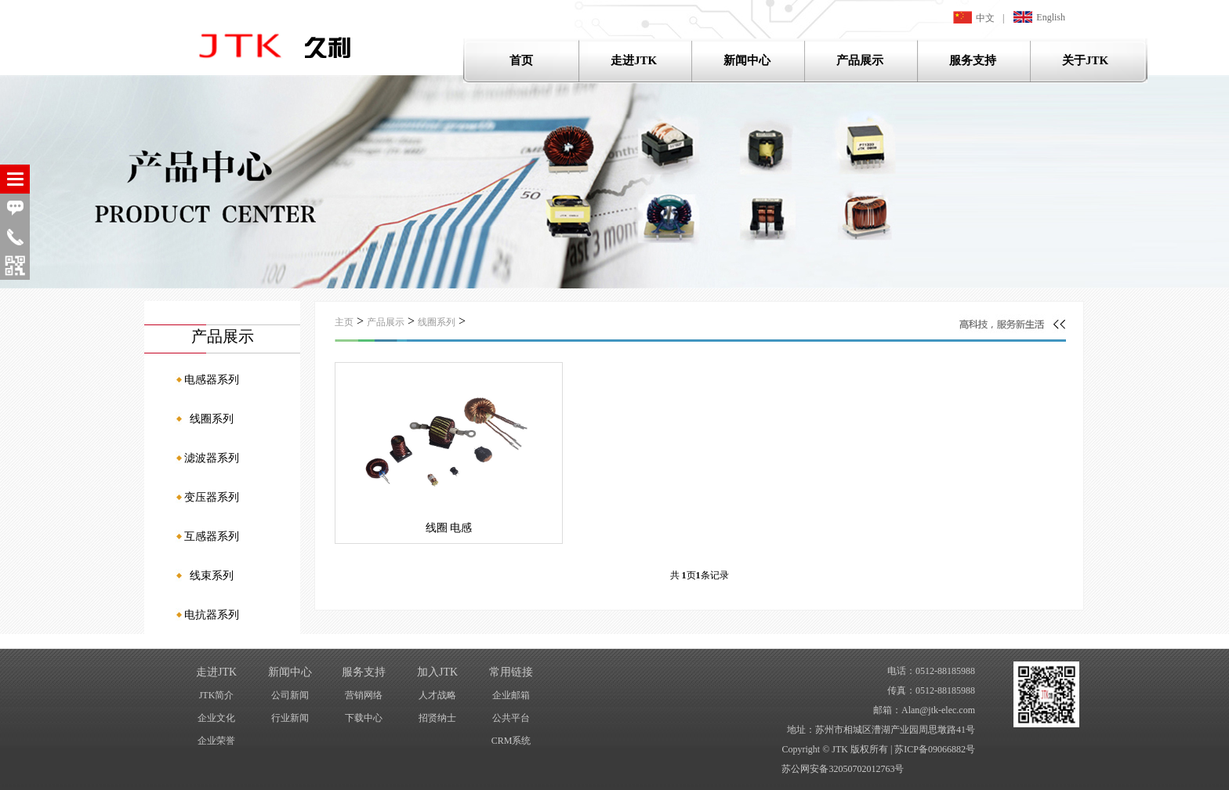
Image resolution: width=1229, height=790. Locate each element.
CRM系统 (511, 740)
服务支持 (972, 60)
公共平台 (511, 717)
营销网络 (363, 695)
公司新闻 (290, 695)
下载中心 (363, 717)
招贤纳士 (437, 717)
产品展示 (859, 60)
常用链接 (511, 672)
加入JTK (437, 672)
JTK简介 (216, 695)
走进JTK (634, 60)
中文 (974, 17)
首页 (521, 60)
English (1039, 17)
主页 (344, 322)
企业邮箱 (511, 695)
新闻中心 (746, 60)
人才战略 (437, 695)
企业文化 (216, 717)
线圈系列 (436, 322)
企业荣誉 (216, 740)
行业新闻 (290, 717)
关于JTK (1085, 60)
